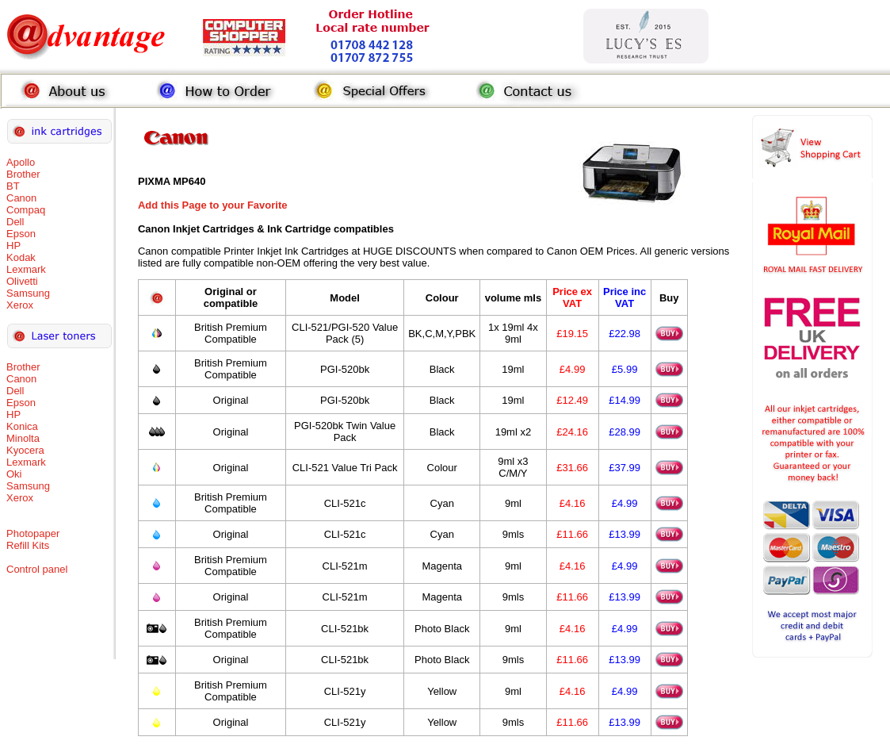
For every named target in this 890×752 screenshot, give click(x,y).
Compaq (25, 210)
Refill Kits (27, 545)
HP (13, 245)
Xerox (19, 305)
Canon (21, 198)
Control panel (36, 569)
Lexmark (26, 269)
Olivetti (22, 281)
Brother (23, 174)
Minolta (23, 438)
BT (13, 186)
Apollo (20, 162)
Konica (22, 426)
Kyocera (25, 450)
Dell (15, 222)
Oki (14, 474)
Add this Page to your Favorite (213, 205)
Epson (21, 234)
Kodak (21, 257)
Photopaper (32, 533)
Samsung (28, 293)
